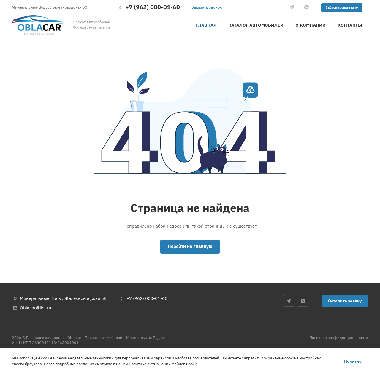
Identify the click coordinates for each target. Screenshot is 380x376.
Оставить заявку (345, 300)
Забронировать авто (342, 7)
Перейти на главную (190, 246)
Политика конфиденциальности (338, 337)
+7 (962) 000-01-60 (152, 7)
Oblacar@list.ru (35, 308)
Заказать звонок (206, 7)
